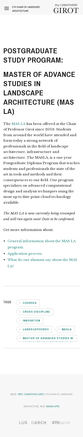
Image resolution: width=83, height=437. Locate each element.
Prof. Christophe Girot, (31, 394)
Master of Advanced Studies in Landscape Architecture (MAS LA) (48, 339)
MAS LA (18, 124)
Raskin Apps (53, 406)
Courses (30, 303)
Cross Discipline (36, 312)
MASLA (67, 329)
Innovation (31, 320)
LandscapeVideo (36, 329)
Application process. (25, 253)
